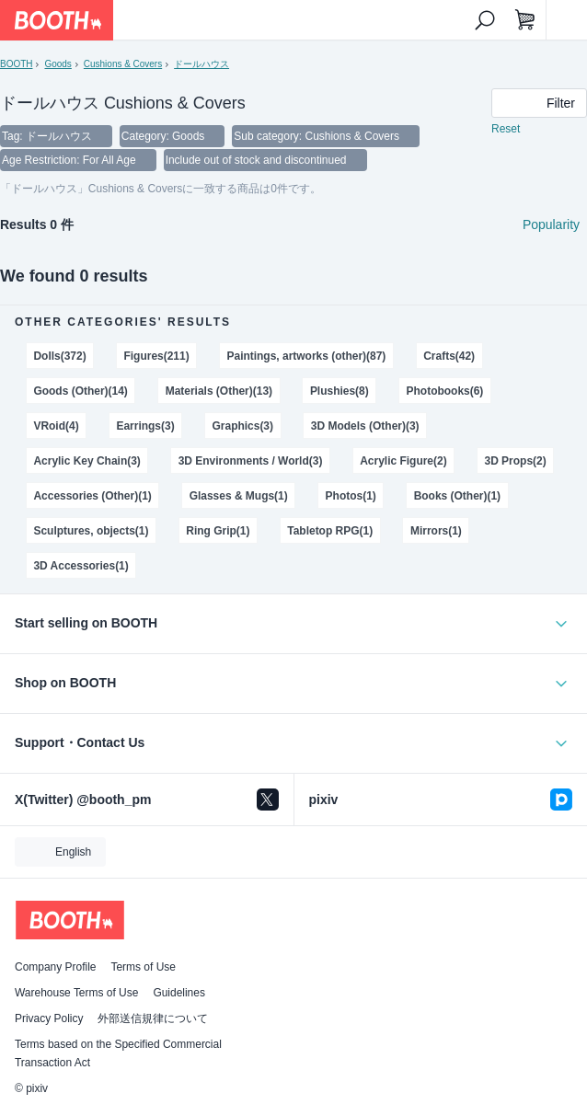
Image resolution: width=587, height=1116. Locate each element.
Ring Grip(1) (217, 530)
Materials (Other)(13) (219, 391)
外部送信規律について (153, 1018)
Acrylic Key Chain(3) (86, 460)
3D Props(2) (515, 460)
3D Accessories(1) (80, 565)
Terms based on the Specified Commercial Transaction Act (118, 1053)
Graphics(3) (243, 426)
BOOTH (16, 64)
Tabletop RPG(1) (330, 530)
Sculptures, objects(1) (90, 530)
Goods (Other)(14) (80, 391)
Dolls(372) (59, 356)
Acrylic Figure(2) (403, 460)
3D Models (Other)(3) (365, 426)
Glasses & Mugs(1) (239, 495)
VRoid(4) (55, 426)
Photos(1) (351, 495)
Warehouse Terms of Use (76, 992)
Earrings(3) (145, 426)
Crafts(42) (449, 356)
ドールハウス (201, 64)
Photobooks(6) (445, 391)
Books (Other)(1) (457, 495)
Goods (57, 64)
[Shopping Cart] (525, 20)
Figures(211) (156, 356)
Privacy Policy (49, 1018)
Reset (505, 128)
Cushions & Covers (123, 64)
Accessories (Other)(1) (92, 495)
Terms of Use (143, 966)
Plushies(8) (339, 391)
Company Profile (55, 966)
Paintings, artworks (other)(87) (306, 356)
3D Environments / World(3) (250, 460)
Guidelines (179, 992)
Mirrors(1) (436, 530)
